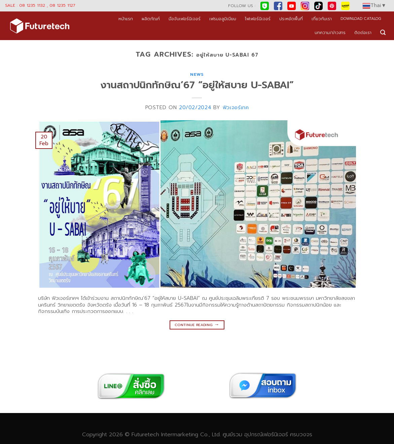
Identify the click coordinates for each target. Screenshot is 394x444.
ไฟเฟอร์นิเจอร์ (258, 18)
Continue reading (197, 324)
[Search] (383, 32)
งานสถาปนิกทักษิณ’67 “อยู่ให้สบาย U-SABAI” (197, 85)
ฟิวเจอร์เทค (236, 107)
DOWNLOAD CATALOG (361, 19)
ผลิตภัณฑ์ (151, 18)
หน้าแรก (125, 18)
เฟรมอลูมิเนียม (222, 18)
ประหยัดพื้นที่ (291, 18)
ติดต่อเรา (362, 32)
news (197, 74)
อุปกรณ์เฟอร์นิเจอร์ (266, 434)
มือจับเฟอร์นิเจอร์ (185, 18)
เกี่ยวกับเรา (322, 18)
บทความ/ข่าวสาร (330, 32)
